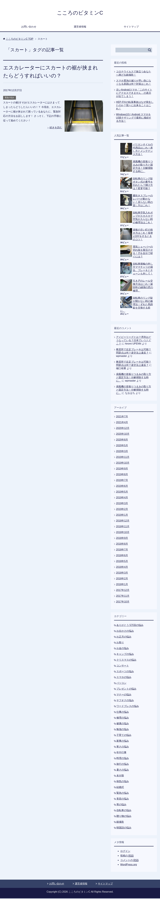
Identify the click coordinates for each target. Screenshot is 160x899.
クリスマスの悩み (126, 660)
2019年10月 (122, 463)
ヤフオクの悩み (125, 701)
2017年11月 (122, 596)
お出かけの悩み (125, 631)
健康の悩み (122, 724)
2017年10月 (122, 602)
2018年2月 (122, 579)
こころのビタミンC (80, 13)
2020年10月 (122, 434)
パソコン (121, 683)
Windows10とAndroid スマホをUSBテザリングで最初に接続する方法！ (133, 118)
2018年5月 (122, 561)
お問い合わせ (28, 27)
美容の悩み (122, 799)
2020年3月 (122, 452)
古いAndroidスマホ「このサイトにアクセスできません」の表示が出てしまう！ (134, 93)
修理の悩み (122, 718)
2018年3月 (122, 573)
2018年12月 (122, 521)
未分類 (120, 776)
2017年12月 (122, 590)
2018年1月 (122, 585)
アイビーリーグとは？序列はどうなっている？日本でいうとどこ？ (133, 341)
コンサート (122, 666)
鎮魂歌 (120, 822)
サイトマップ (131, 27)
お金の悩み (122, 649)
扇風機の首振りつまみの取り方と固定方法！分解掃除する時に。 (133, 378)
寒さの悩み (122, 747)
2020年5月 (122, 446)
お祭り (120, 643)
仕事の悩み (122, 712)
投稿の (127, 856)
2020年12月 (122, 428)
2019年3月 (122, 504)
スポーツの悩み (125, 672)
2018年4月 (122, 567)
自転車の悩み (123, 811)
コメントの (129, 860)
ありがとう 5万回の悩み (129, 625)
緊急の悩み (9, 98)
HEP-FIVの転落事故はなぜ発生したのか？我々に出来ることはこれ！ (134, 106)
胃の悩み (121, 805)
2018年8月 (122, 544)
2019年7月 (122, 480)
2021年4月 (122, 423)
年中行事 (121, 753)
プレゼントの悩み (126, 689)
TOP (19, 39)
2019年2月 (122, 509)
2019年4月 (122, 498)
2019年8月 (122, 475)
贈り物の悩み (123, 816)
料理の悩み (122, 758)
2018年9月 (122, 538)
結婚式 (120, 787)
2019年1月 (122, 515)
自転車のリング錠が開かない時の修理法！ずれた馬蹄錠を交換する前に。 (136, 305)
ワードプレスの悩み (127, 706)
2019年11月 (122, 457)
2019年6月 (122, 486)
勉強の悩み (122, 730)
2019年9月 (122, 469)
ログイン (125, 851)
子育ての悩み (123, 735)
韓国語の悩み (123, 828)
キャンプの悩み (125, 654)
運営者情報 (80, 27)
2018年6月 (122, 556)
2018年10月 (122, 533)
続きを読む (56, 128)
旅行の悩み (122, 764)
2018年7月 (122, 550)
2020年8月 (122, 440)
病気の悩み (122, 782)
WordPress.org (128, 865)
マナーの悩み (123, 695)
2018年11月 (122, 527)
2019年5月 (122, 492)
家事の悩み (122, 741)
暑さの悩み (122, 770)
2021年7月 (122, 417)
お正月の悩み (123, 637)
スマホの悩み (123, 677)
